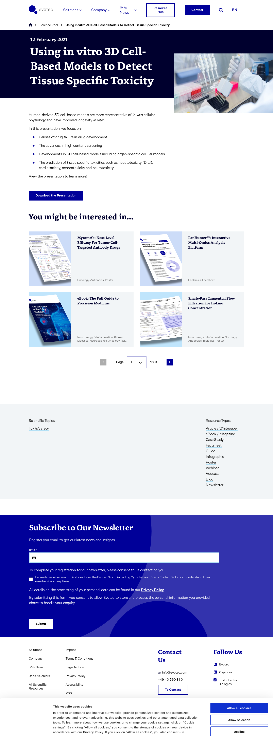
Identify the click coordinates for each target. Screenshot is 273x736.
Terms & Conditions (79, 658)
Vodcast (212, 474)
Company (99, 10)
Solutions (70, 10)
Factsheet (214, 445)
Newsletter (214, 485)
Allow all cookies (239, 673)
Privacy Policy (152, 590)
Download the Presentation (55, 195)
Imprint (71, 650)
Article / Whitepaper (222, 428)
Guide (210, 451)
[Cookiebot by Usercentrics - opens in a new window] (26, 728)
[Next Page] (170, 362)
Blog (209, 479)
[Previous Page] (103, 362)
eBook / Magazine (220, 434)
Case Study (215, 440)
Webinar (212, 468)
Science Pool (49, 25)
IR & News (124, 10)
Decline (239, 697)
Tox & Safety (39, 428)
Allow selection (239, 685)
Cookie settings (214, 728)
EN (234, 10)
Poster (211, 462)
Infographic (215, 457)
